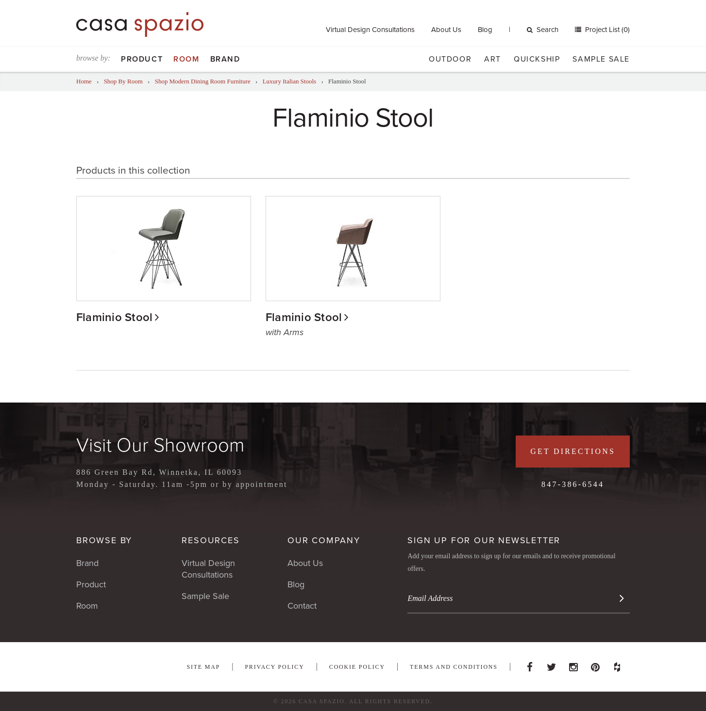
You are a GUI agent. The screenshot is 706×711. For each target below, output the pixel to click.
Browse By (104, 540)
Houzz (617, 664)
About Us (446, 29)
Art (492, 59)
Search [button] (542, 29)
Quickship (537, 59)
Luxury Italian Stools (290, 81)
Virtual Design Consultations (370, 29)
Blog (485, 29)
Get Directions (572, 451)
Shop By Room (123, 81)
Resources (210, 540)
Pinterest (595, 664)
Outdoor (450, 59)
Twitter (551, 664)
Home (84, 81)
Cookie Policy (357, 666)
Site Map (203, 666)
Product (142, 59)
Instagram (573, 664)
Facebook (529, 664)
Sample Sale (601, 59)
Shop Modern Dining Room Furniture (203, 81)
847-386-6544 (572, 484)
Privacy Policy (274, 666)
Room (186, 59)
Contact (302, 605)
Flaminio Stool (114, 317)
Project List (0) (606, 29)
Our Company (323, 540)
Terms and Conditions (454, 666)
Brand (225, 59)
